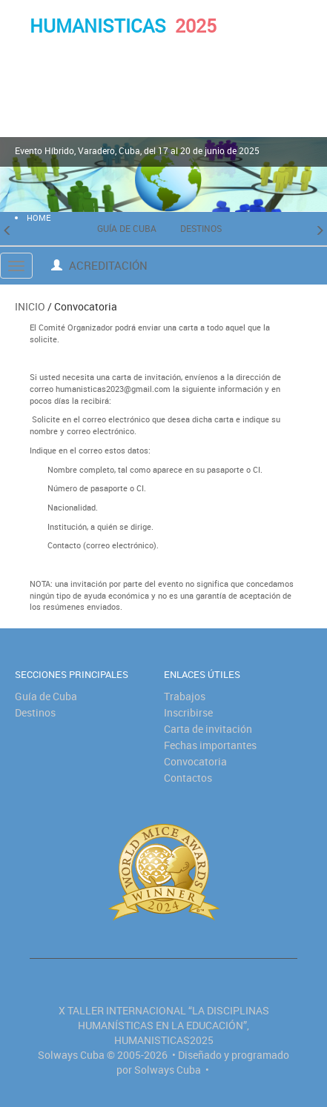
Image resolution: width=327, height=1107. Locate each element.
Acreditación (99, 265)
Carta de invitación (208, 729)
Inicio (30, 306)
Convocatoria (195, 761)
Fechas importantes (210, 745)
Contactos (188, 778)
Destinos (201, 228)
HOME (38, 217)
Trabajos (184, 696)
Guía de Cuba (126, 228)
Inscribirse (188, 712)
